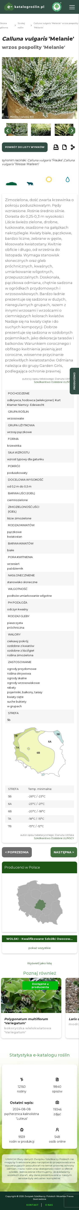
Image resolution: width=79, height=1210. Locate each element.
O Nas (49, 1205)
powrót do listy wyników (24, 147)
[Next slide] (71, 130)
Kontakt (32, 1205)
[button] (16, 130)
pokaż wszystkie (39, 948)
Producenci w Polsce (22, 867)
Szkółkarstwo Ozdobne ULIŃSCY (54, 381)
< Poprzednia (17, 852)
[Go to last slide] (7, 130)
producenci (74, 381)
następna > (64, 852)
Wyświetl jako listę (39, 963)
